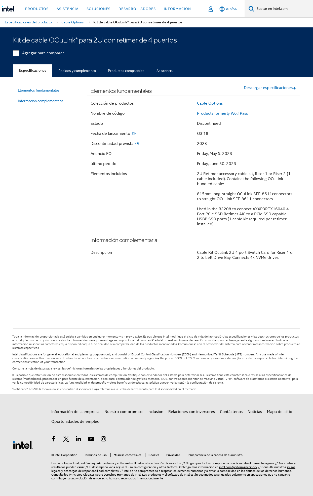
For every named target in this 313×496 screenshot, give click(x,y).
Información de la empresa (75, 411)
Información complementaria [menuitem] (40, 101)
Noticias (255, 411)
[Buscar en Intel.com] (283, 9)
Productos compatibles (126, 70)
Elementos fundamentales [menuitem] (39, 90)
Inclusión (155, 411)
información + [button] (179, 9)
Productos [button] (37, 9)
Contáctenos (231, 411)
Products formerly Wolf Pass (222, 113)
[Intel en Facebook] (53, 439)
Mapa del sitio (279, 411)
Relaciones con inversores (191, 411)
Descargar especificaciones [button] (270, 87)
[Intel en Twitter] (66, 439)
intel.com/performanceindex (238, 467)
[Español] (228, 9)
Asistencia (164, 70)
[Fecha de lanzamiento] (134, 133)
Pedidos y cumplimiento (77, 70)
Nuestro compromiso (123, 411)
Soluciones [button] (98, 9)
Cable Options (210, 103)
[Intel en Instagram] (103, 439)
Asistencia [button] (68, 9)
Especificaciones (32, 70)
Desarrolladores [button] (137, 9)
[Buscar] (251, 9)
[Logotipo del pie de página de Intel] (23, 444)
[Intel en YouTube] (91, 439)
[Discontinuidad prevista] (137, 143)
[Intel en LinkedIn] (78, 439)
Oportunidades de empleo (75, 421)
